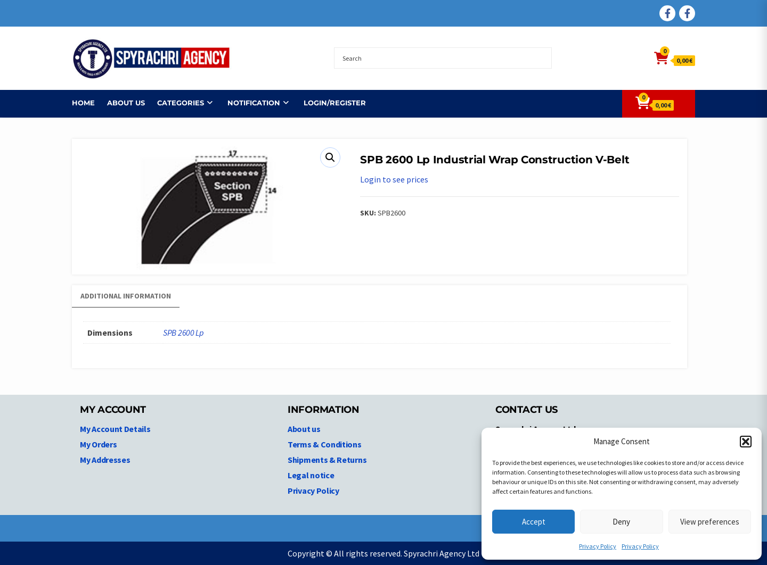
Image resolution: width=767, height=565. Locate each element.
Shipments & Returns (327, 459)
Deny (621, 522)
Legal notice (311, 475)
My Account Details (115, 428)
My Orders (98, 444)
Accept (533, 522)
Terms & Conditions (325, 444)
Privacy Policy (597, 546)
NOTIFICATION (253, 102)
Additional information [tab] (125, 296)
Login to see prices (394, 179)
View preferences (709, 522)
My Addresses (105, 459)
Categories (180, 102)
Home (83, 102)
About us (126, 102)
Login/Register (335, 102)
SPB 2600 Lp (183, 332)
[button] (745, 441)
